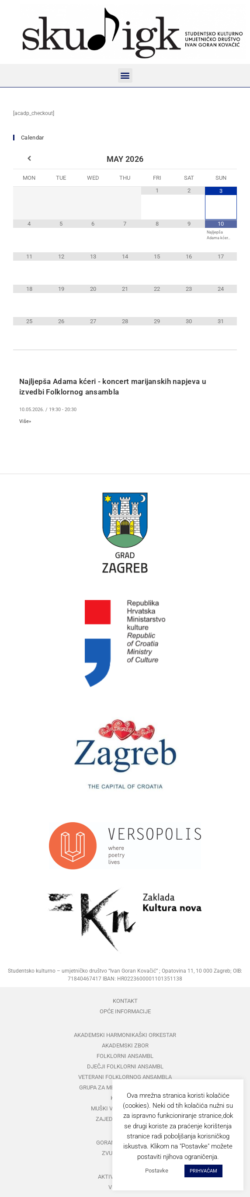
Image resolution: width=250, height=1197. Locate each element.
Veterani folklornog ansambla (125, 1077)
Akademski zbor (125, 1045)
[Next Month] (221, 158)
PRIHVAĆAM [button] (203, 1171)
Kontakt (125, 1001)
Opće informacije (125, 1011)
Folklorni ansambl (125, 1056)
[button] (125, 75)
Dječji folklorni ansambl (125, 1066)
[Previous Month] (29, 158)
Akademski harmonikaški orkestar (125, 1035)
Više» (25, 421)
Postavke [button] (156, 1170)
